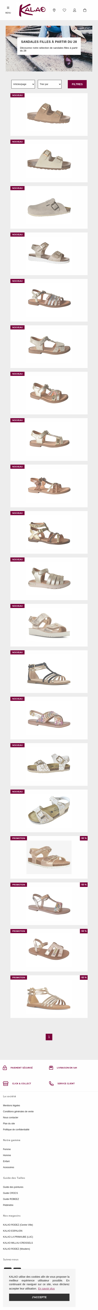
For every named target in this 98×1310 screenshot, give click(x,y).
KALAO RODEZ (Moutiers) (16, 1249)
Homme (7, 1155)
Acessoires (8, 1167)
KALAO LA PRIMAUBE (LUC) (18, 1237)
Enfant (6, 1161)
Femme (7, 1149)
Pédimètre (8, 1205)
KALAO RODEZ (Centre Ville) (18, 1225)
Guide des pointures (13, 1187)
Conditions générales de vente (18, 1111)
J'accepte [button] (39, 1297)
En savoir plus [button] (46, 1288)
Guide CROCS (10, 1193)
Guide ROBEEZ (11, 1199)
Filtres (77, 84)
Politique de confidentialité (16, 1129)
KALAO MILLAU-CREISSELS (18, 1243)
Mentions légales (11, 1105)
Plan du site (9, 1123)
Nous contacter (10, 1117)
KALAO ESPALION (12, 1231)
